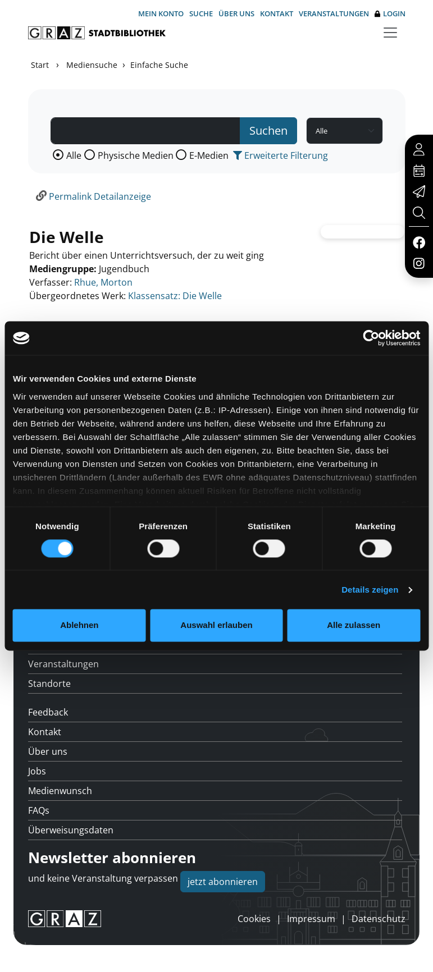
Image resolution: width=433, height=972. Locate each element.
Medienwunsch (60, 791)
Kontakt (276, 13)
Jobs (37, 771)
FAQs (38, 810)
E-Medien (209, 155)
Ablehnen (79, 625)
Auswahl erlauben (216, 625)
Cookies (254, 919)
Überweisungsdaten (70, 830)
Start (40, 64)
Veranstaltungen (334, 13)
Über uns (236, 13)
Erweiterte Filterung (280, 155)
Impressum (311, 919)
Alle (73, 155)
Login (390, 13)
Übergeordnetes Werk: (77, 296)
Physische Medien (136, 155)
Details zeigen (369, 589)
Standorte (49, 683)
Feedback (48, 712)
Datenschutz (378, 919)
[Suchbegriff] (146, 130)
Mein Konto (161, 13)
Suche (201, 13)
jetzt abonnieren (223, 881)
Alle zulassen (353, 625)
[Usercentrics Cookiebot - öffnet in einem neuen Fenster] (371, 337)
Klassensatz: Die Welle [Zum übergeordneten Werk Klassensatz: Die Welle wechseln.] (175, 296)
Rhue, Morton (103, 282)
